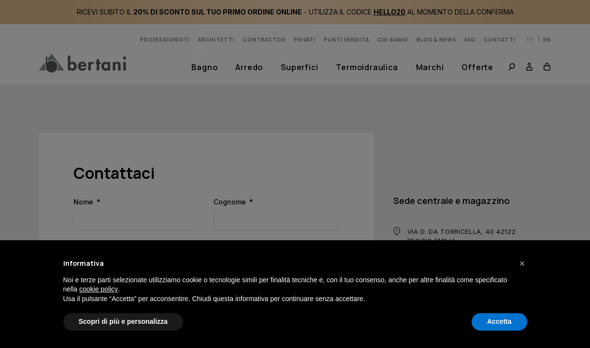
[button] (522, 263)
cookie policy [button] (98, 289)
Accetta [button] (499, 321)
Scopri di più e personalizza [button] (123, 321)
